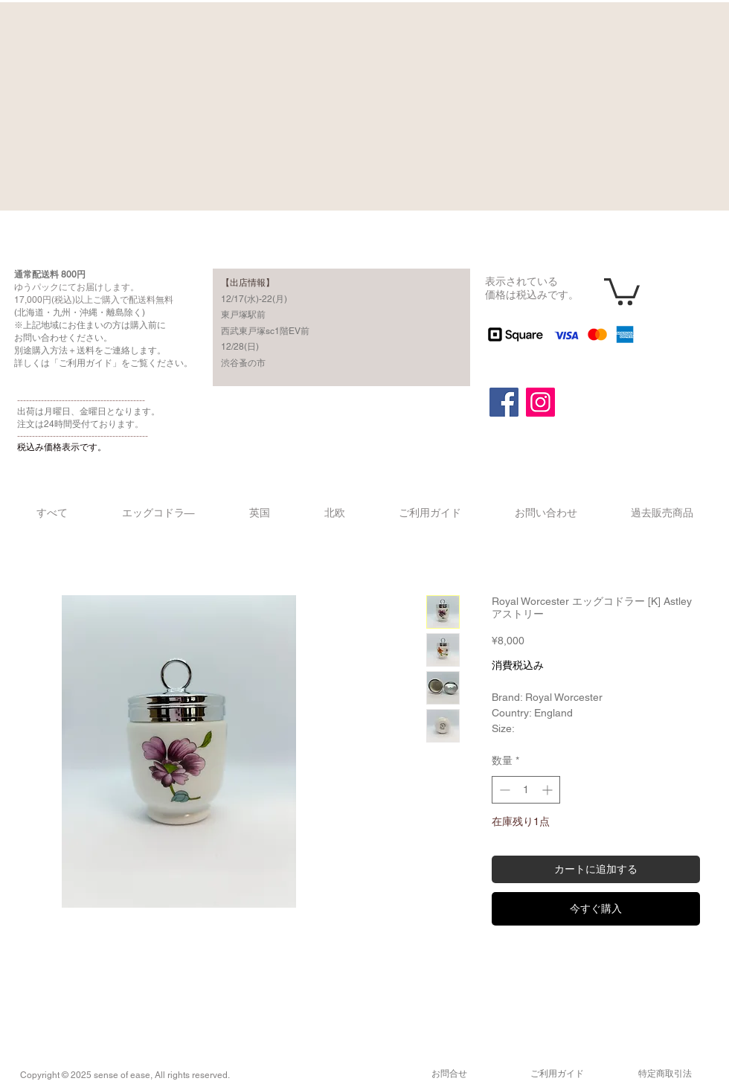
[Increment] (548, 790)
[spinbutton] (526, 790)
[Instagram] (540, 402)
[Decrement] (503, 790)
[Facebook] (503, 402)
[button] (622, 290)
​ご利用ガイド (557, 1073)
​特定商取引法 (665, 1073)
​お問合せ (449, 1073)
